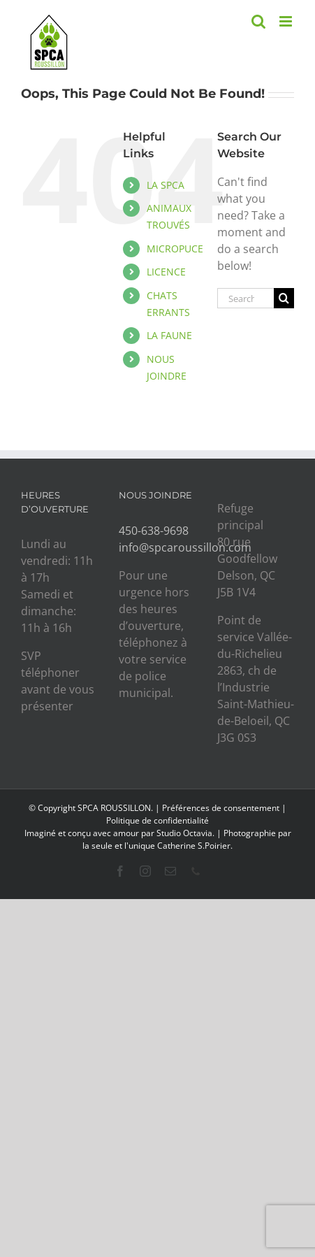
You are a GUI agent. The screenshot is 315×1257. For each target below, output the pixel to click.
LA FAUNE (169, 335)
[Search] (284, 298)
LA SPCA (165, 185)
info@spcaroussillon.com (185, 547)
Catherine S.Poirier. (195, 846)
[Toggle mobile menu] (286, 21)
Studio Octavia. (186, 833)
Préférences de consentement (220, 808)
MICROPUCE (175, 248)
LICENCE (166, 271)
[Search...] (245, 298)
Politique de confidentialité (157, 820)
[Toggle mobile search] (258, 21)
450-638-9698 (154, 530)
